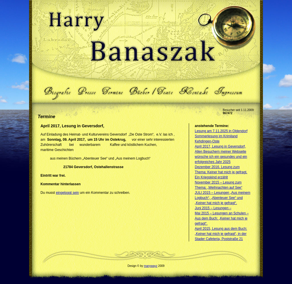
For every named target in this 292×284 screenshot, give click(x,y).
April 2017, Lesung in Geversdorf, (220, 146)
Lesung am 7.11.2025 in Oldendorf (221, 131)
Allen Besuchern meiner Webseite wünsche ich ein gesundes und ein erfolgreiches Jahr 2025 (221, 157)
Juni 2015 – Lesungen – (213, 208)
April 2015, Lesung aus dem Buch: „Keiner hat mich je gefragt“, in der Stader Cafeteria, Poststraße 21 (221, 234)
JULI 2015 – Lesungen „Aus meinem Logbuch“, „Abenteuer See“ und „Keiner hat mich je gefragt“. (222, 198)
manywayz (150, 265)
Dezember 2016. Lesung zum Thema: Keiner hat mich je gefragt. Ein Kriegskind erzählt (221, 172)
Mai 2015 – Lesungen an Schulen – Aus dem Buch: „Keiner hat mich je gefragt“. (222, 218)
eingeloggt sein (67, 193)
